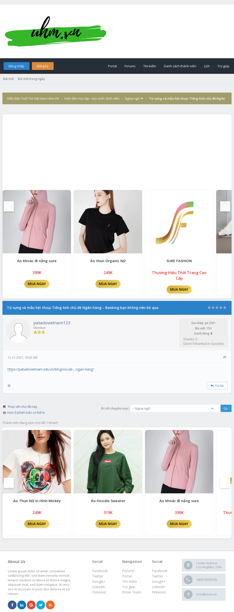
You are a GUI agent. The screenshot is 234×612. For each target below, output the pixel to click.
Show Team (131, 592)
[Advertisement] (117, 151)
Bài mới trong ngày (31, 78)
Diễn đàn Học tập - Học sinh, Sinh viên (91, 98)
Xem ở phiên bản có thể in (26, 412)
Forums (130, 66)
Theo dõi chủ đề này (22, 406)
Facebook (159, 570)
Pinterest (159, 592)
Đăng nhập (16, 66)
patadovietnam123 (51, 322)
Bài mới (8, 78)
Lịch (207, 66)
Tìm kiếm (149, 66)
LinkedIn (158, 586)
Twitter (157, 576)
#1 (224, 357)
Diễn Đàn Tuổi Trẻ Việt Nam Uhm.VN (33, 98)
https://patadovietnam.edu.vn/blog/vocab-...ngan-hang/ (51, 369)
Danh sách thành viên (180, 66)
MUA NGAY (37, 283)
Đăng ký (43, 66)
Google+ (159, 581)
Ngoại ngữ (132, 98)
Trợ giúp (223, 66)
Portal (112, 66)
